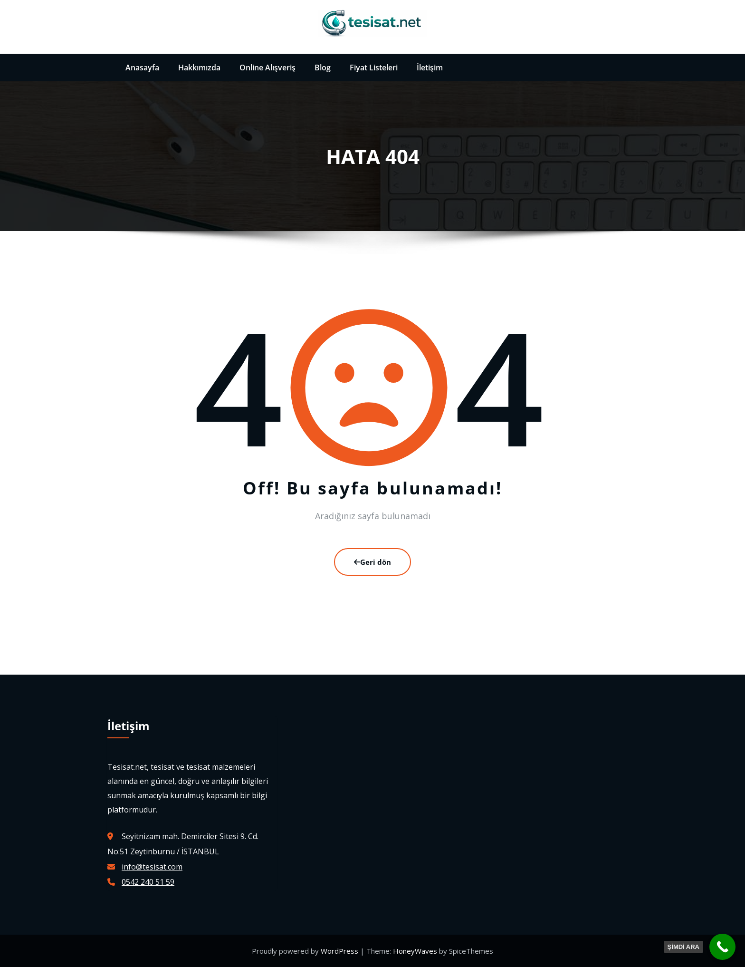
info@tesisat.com (152, 866)
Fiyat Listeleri (374, 67)
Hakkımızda (199, 67)
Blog (323, 67)
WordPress (340, 951)
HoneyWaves (415, 951)
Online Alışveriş (267, 67)
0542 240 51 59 (148, 882)
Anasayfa (142, 67)
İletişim (430, 67)
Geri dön (372, 562)
